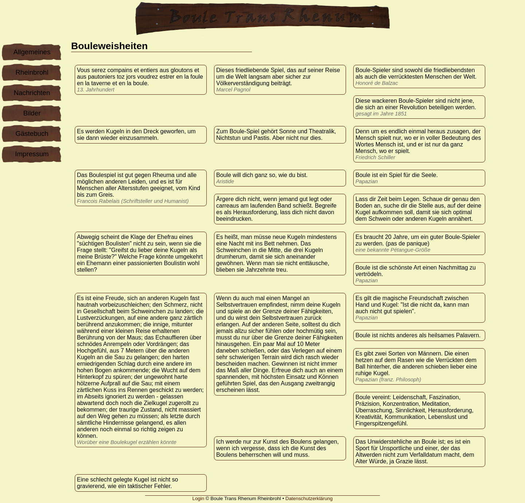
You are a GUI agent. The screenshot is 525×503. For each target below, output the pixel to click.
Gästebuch (31, 133)
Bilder (32, 113)
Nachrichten (32, 93)
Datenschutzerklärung (309, 498)
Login (198, 498)
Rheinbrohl (31, 72)
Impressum (31, 154)
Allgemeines (32, 52)
